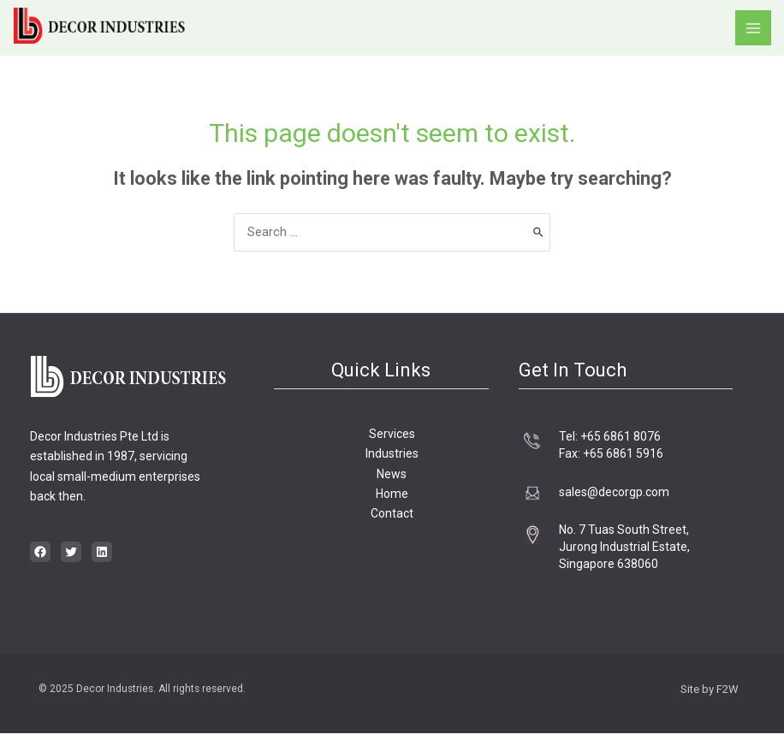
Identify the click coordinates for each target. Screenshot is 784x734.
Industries (392, 454)
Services (392, 434)
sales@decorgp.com (614, 492)
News (392, 474)
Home (392, 493)
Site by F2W (709, 690)
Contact (392, 514)
